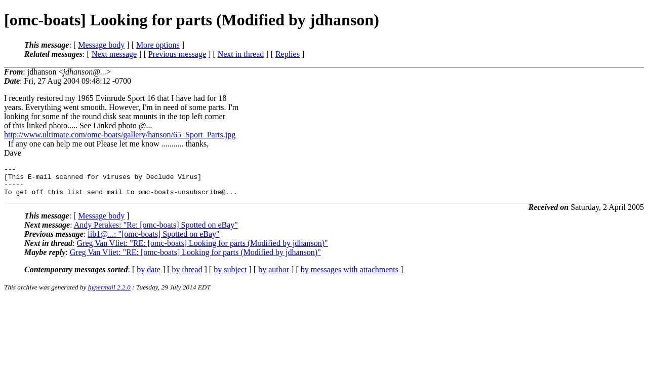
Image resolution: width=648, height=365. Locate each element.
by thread (187, 275)
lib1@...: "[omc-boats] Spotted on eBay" (153, 240)
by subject (230, 275)
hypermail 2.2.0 (109, 293)
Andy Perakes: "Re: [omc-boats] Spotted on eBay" (156, 231)
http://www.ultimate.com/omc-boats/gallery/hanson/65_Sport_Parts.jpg (119, 134)
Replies (287, 54)
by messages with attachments (349, 275)
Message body (101, 45)
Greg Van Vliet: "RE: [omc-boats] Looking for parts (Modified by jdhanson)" (202, 249)
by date (148, 275)
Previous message (177, 54)
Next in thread (241, 54)
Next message (114, 54)
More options (158, 45)
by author (273, 275)
